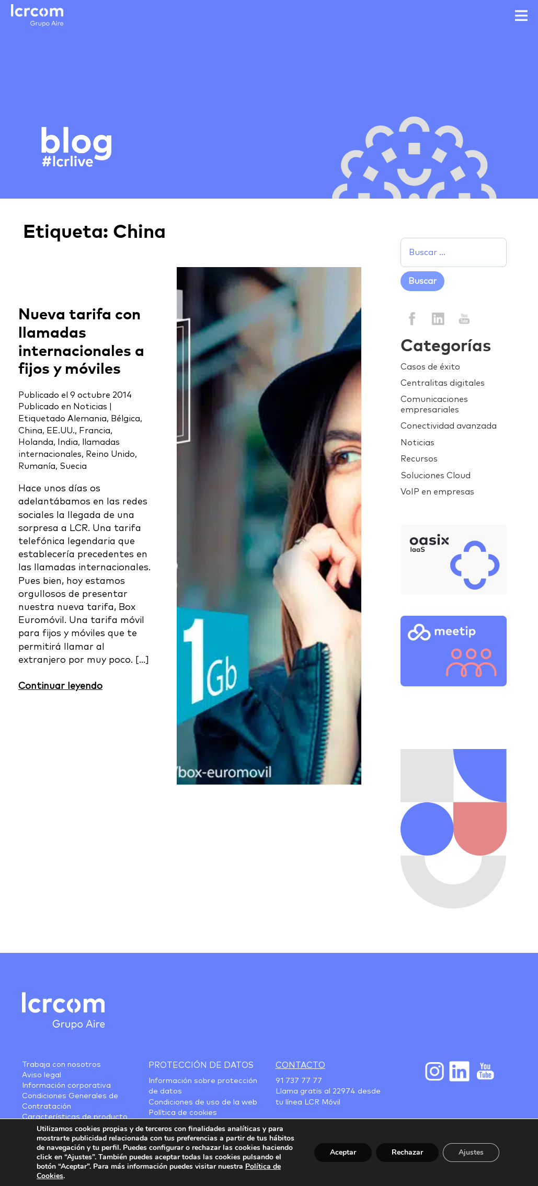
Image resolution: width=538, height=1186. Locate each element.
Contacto (300, 1065)
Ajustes (471, 1152)
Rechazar (407, 1152)
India (68, 442)
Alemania (87, 418)
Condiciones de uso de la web (202, 1102)
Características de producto (75, 1117)
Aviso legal (41, 1075)
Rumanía (36, 466)
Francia (94, 431)
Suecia (73, 466)
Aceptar (343, 1152)
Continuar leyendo (60, 686)
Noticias (90, 406)
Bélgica (125, 418)
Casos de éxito (430, 367)
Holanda (35, 442)
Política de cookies (182, 1112)
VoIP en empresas (437, 492)
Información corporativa (66, 1085)
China (30, 431)
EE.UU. (61, 431)
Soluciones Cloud (435, 475)
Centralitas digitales (442, 383)
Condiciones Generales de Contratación (70, 1101)
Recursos (419, 459)
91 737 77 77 (299, 1081)
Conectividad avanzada (448, 426)
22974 (344, 1091)
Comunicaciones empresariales (434, 404)
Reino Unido (110, 454)
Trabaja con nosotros (61, 1064)
